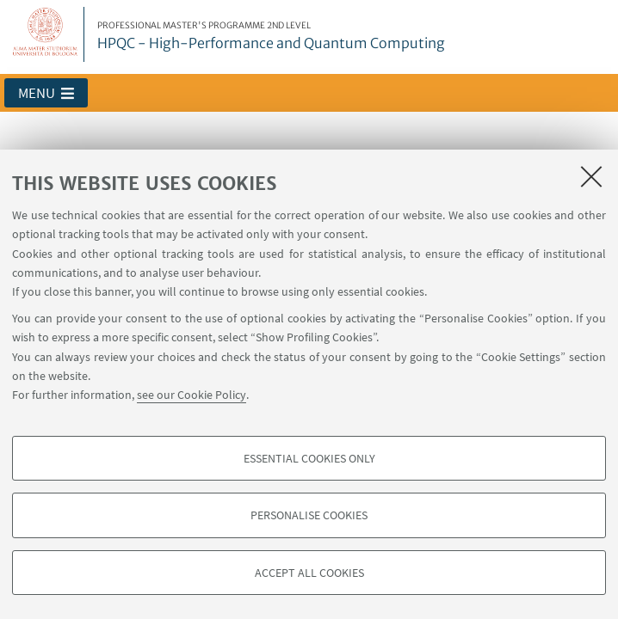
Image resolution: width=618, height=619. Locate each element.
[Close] (591, 176)
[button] (46, 92)
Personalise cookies (309, 515)
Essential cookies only (309, 458)
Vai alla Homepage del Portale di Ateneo (45, 34)
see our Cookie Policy (191, 394)
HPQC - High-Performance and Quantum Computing (271, 36)
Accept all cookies (309, 572)
